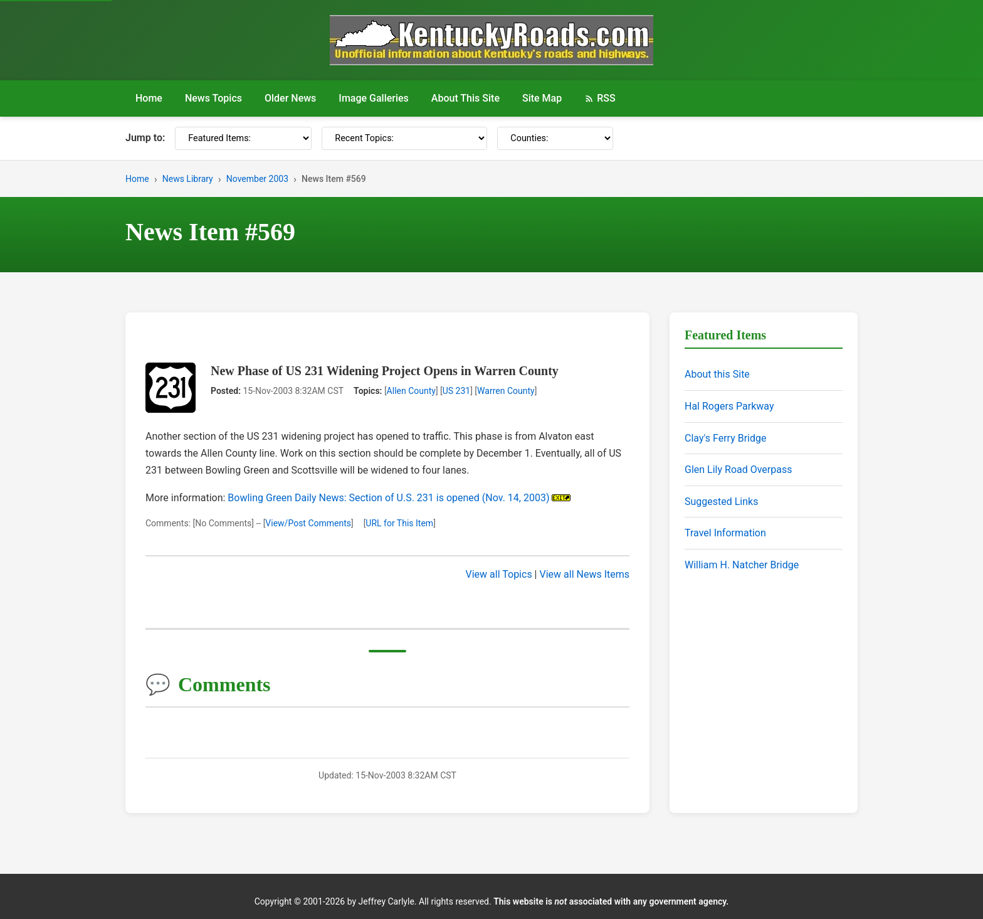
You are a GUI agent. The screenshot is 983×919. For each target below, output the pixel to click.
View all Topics (499, 574)
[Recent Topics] (404, 138)
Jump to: (145, 138)
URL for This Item (399, 523)
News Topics (213, 98)
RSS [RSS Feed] (599, 98)
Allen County (411, 391)
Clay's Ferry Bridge (725, 438)
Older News (290, 98)
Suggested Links (721, 501)
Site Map (542, 98)
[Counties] (555, 138)
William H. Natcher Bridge (742, 565)
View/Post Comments (308, 523)
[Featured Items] (243, 138)
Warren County (506, 391)
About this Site (717, 374)
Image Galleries (374, 98)
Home (148, 98)
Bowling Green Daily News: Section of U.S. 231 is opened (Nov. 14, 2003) (388, 498)
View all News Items (584, 574)
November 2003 (257, 179)
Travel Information (725, 533)
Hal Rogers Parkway (729, 406)
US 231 (456, 391)
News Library (187, 179)
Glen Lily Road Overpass (738, 469)
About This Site (465, 98)
